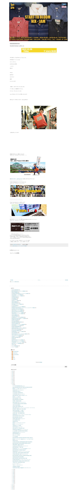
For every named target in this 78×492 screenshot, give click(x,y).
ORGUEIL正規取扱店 (15, 323)
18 (12, 382)
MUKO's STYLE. (15, 440)
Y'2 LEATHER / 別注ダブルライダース (19, 394)
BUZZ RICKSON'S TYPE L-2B (17, 417)
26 (12, 371)
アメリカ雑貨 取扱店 (15, 345)
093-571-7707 (13, 178)
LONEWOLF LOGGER (16, 466)
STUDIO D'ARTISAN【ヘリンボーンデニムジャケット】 (21, 459)
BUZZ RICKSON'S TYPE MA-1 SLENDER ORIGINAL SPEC (22, 455)
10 (13, 470)
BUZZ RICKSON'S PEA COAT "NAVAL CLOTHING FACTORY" (22, 387)
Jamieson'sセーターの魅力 (17, 425)
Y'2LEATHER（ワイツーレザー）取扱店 (18, 342)
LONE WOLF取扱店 (15, 316)
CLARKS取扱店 (14, 299)
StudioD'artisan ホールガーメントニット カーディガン (21, 451)
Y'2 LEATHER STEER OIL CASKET (18, 411)
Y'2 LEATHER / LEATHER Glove (18, 392)
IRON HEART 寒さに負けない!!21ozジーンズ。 (20, 395)
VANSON (13, 338)
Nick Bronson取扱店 (15, 320)
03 (13, 480)
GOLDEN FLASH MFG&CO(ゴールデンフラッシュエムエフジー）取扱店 (23, 307)
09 (13, 472)
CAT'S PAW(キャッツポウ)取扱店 (17, 294)
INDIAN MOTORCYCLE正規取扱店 (17, 311)
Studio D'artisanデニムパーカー (17, 426)
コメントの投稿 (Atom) (15, 281)
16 (12, 484)
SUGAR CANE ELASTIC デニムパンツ (19, 418)
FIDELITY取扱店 (14, 301)
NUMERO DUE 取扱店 (15, 319)
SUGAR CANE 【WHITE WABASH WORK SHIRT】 (21, 452)
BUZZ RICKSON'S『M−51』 (17, 398)
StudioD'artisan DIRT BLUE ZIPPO (18, 456)
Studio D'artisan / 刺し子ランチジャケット (19, 402)
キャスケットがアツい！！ (17, 463)
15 (12, 486)
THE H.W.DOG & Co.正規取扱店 (17, 335)
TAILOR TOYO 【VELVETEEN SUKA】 (19, 462)
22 (12, 376)
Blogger (41, 362)
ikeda (14, 357)
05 (13, 477)
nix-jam (14, 359)
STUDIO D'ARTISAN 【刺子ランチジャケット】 (20, 454)
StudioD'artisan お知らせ (16, 391)
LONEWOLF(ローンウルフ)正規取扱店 (18, 317)
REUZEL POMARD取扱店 (16, 326)
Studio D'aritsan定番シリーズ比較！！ (19, 410)
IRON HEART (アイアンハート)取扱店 (18, 312)
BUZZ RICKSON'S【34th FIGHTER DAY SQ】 (20, 458)
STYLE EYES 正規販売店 (16, 330)
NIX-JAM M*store (15, 351)
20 (12, 379)
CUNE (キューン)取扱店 (15, 300)
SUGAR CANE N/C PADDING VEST (19, 413)
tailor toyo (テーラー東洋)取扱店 (17, 343)
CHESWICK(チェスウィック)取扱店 (17, 295)
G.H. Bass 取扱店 (14, 305)
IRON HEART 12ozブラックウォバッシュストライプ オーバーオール (24, 407)
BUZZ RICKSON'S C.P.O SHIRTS (18, 399)
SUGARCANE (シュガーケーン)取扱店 (18, 331)
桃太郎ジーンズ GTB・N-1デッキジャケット (20, 388)
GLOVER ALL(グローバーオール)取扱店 (18, 306)
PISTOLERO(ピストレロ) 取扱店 (17, 325)
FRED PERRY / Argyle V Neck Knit (18, 444)
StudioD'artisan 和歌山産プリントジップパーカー (20, 429)
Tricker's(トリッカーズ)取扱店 (16, 336)
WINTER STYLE (15, 421)
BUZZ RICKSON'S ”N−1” (16, 433)
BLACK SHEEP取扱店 (15, 289)
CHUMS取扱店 (14, 298)
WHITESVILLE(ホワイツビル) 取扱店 (17, 339)
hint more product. (16, 354)
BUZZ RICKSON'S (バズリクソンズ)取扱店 (18, 291)
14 (12, 487)
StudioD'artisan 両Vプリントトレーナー (19, 432)
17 (12, 383)
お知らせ (13, 344)
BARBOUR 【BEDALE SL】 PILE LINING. (19, 409)
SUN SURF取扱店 (14, 332)
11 (13, 469)
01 (13, 483)
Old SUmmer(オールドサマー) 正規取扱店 (18, 324)
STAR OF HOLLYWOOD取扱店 (17, 329)
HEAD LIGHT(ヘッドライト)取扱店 (17, 310)
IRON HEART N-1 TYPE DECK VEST (18, 428)
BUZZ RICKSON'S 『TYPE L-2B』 (18, 447)
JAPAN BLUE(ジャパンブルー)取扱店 (18, 313)
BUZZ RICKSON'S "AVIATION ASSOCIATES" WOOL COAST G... (23, 437)
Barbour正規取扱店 (15, 292)
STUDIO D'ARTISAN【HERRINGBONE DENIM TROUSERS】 (22, 441)
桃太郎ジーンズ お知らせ (17, 396)
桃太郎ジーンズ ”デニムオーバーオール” (19, 422)
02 (13, 481)
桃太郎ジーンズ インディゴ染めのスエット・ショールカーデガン (23, 439)
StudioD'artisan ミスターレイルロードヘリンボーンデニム (22, 414)
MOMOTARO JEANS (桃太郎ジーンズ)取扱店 (19, 318)
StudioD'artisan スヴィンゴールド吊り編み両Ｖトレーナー (22, 448)
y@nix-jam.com (20, 178)
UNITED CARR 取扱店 (15, 337)
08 (13, 473)
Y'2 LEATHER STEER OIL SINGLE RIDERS (19, 403)
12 (13, 384)
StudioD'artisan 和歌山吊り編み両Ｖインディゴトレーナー (22, 467)
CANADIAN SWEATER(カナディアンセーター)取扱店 (20, 293)
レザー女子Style (15, 436)
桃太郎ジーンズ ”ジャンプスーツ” (18, 424)
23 (12, 375)
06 (13, 476)
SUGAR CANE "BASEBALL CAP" (18, 406)
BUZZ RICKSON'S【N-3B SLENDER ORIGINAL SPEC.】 (22, 443)
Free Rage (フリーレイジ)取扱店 (17, 304)
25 (12, 372)
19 (12, 380)
